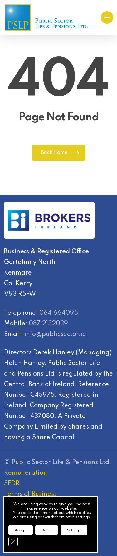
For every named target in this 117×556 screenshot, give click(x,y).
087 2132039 (48, 324)
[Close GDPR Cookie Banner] (13, 541)
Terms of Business (30, 494)
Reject (46, 530)
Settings (74, 530)
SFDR (12, 484)
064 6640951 (59, 313)
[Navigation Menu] (107, 17)
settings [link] (83, 517)
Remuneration (25, 473)
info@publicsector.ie (55, 334)
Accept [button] (21, 530)
